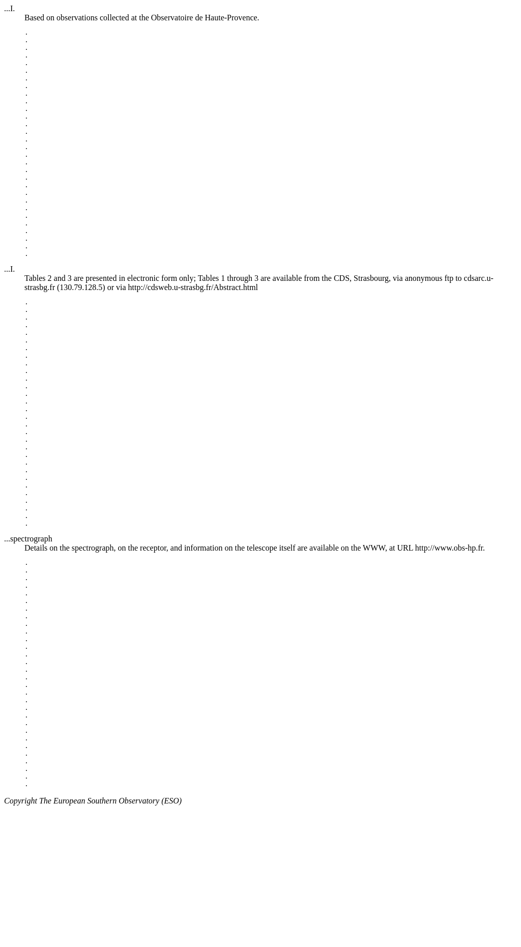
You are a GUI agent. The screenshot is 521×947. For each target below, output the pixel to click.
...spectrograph (28, 630)
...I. (9, 8)
